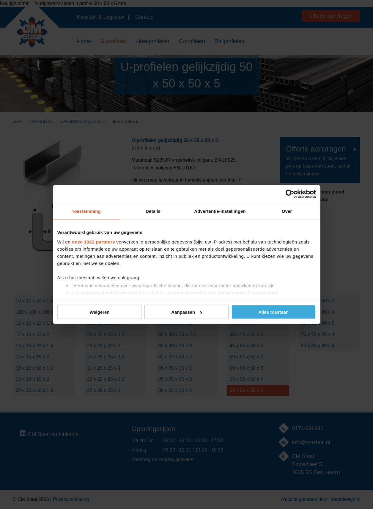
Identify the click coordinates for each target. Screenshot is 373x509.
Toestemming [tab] (86, 211)
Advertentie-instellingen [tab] (219, 211)
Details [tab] (153, 211)
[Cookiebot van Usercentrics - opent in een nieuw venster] (290, 194)
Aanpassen (186, 312)
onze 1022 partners (93, 241)
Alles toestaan (273, 312)
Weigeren (99, 312)
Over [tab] (287, 211)
